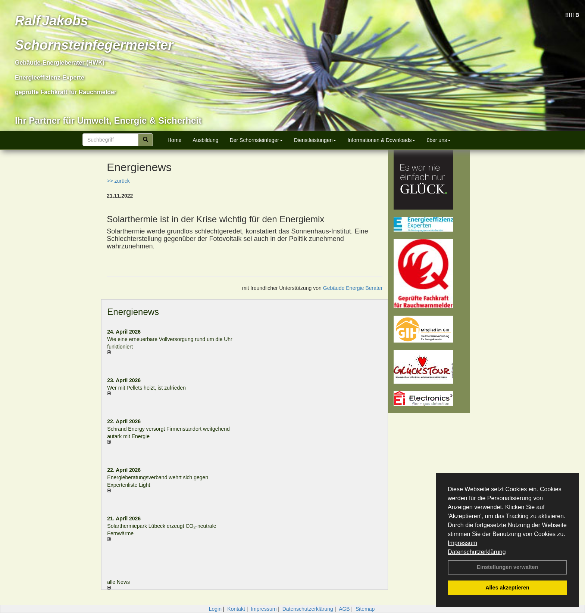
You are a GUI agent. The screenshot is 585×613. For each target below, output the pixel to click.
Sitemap (365, 609)
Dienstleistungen (315, 140)
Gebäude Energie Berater (353, 288)
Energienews (133, 312)
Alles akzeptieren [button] (507, 588)
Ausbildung (205, 140)
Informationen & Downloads (381, 140)
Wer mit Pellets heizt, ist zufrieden (146, 388)
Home (174, 140)
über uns (438, 140)
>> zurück (118, 181)
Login (215, 609)
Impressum (462, 543)
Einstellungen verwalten (507, 567)
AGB (344, 609)
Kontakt (236, 609)
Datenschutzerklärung (477, 552)
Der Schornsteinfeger (256, 140)
